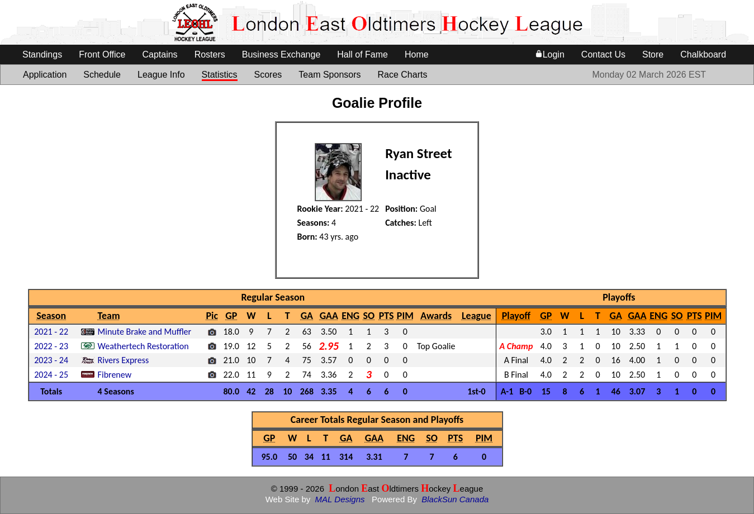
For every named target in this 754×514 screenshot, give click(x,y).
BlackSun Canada (455, 499)
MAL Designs (340, 499)
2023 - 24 (51, 360)
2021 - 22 (51, 331)
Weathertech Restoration (143, 346)
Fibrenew (114, 374)
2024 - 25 (51, 374)
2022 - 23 (51, 346)
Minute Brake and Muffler (145, 331)
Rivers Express (123, 360)
